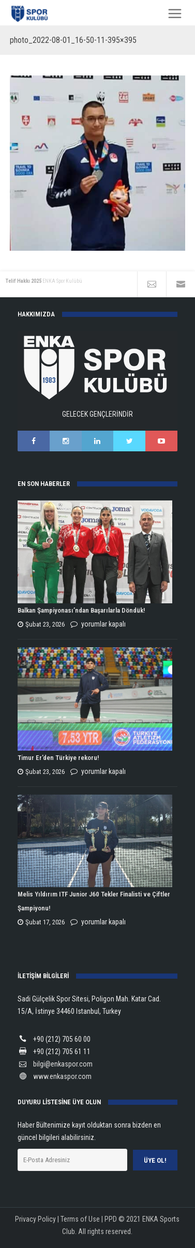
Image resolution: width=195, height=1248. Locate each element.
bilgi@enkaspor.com (63, 1064)
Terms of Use (80, 1219)
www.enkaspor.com (62, 1076)
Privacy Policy (35, 1219)
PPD (110, 1219)
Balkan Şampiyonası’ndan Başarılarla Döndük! (81, 610)
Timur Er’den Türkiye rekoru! (58, 758)
